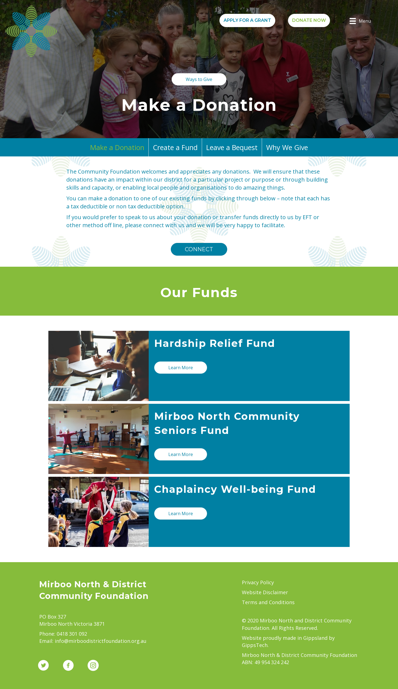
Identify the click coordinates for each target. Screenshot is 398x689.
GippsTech (255, 645)
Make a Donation (117, 147)
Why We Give (287, 147)
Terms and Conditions (268, 602)
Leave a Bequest (232, 147)
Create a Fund (175, 147)
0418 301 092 (72, 633)
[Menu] (360, 21)
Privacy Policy (258, 582)
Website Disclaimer (265, 592)
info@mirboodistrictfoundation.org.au (100, 641)
